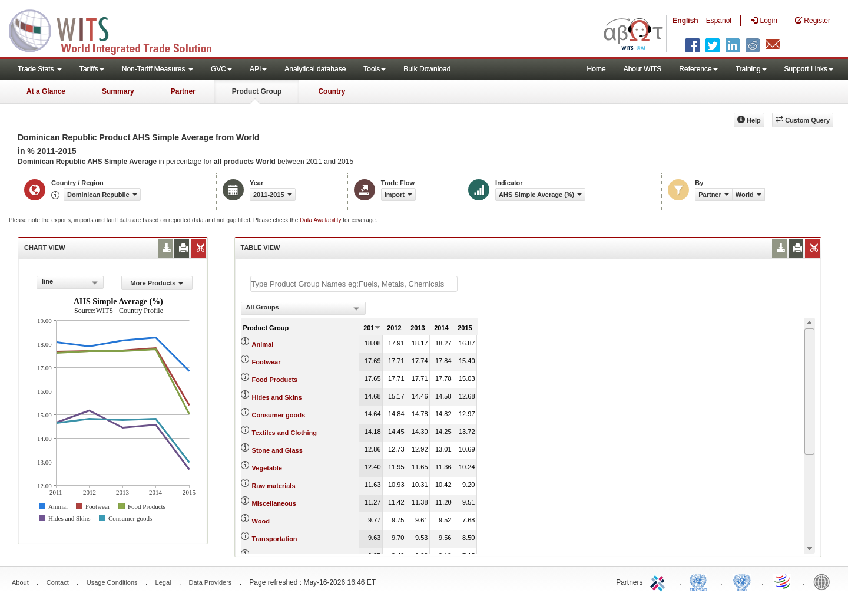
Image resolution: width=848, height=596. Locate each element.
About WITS (643, 69)
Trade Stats (40, 69)
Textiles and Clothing (284, 432)
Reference (698, 69)
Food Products (275, 379)
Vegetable (267, 468)
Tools (374, 69)
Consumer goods (278, 415)
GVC (221, 69)
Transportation (274, 538)
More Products (156, 283)
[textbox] (354, 284)
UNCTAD (701, 581)
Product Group (257, 91)
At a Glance (45, 91)
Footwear (266, 361)
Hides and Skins (277, 397)
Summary (118, 91)
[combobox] (70, 282)
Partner (183, 91)
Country (331, 91)
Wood (261, 521)
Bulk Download (426, 69)
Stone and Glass (277, 450)
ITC (659, 581)
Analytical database (315, 69)
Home (596, 69)
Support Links (808, 69)
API (258, 69)
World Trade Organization (783, 581)
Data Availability (321, 220)
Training (751, 69)
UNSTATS (742, 581)
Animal (263, 344)
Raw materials (274, 485)
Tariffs (92, 69)
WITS (118, 29)
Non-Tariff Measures (157, 69)
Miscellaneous (274, 503)
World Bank (824, 581)
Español (718, 21)
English (685, 21)
